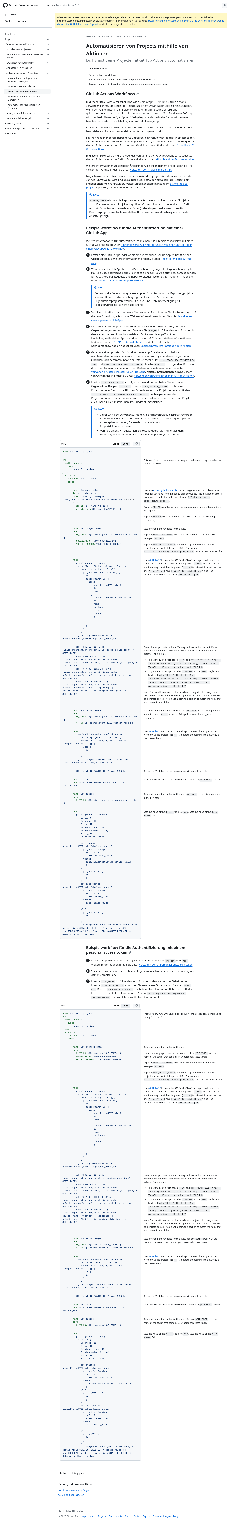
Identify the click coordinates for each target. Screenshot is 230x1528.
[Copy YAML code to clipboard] (136, 444)
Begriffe (102, 1516)
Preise (137, 1516)
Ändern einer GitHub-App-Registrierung (122, 280)
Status (128, 1516)
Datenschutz (115, 1516)
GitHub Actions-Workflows (112, 93)
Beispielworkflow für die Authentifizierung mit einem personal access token (135, 950)
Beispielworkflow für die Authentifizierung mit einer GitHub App (134, 230)
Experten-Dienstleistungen (157, 1516)
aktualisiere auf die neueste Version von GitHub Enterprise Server (181, 20)
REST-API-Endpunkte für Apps (128, 342)
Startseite (10, 14)
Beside (116, 443)
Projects (108, 36)
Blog (175, 1516)
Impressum (88, 1516)
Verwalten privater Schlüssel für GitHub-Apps (118, 372)
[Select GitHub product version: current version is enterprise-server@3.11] (65, 5)
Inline (125, 443)
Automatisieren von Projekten (131, 36)
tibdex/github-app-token (166, 490)
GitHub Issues (15, 21)
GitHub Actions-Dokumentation (175, 159)
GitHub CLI (155, 560)
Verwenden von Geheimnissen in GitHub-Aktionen (164, 375)
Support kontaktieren (71, 1494)
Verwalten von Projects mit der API (151, 169)
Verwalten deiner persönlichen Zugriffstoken (165, 964)
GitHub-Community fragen (74, 1490)
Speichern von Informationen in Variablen (166, 346)
